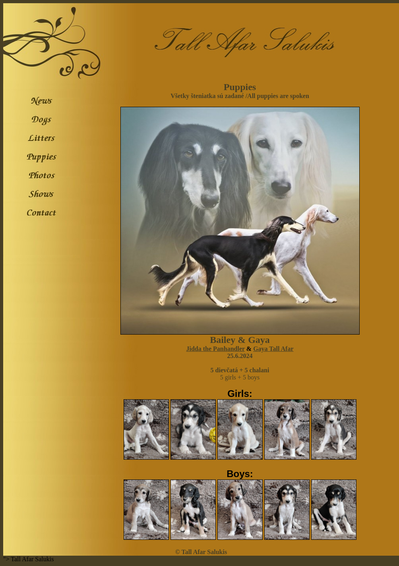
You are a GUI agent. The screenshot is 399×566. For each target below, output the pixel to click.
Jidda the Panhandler (215, 348)
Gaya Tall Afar (273, 348)
